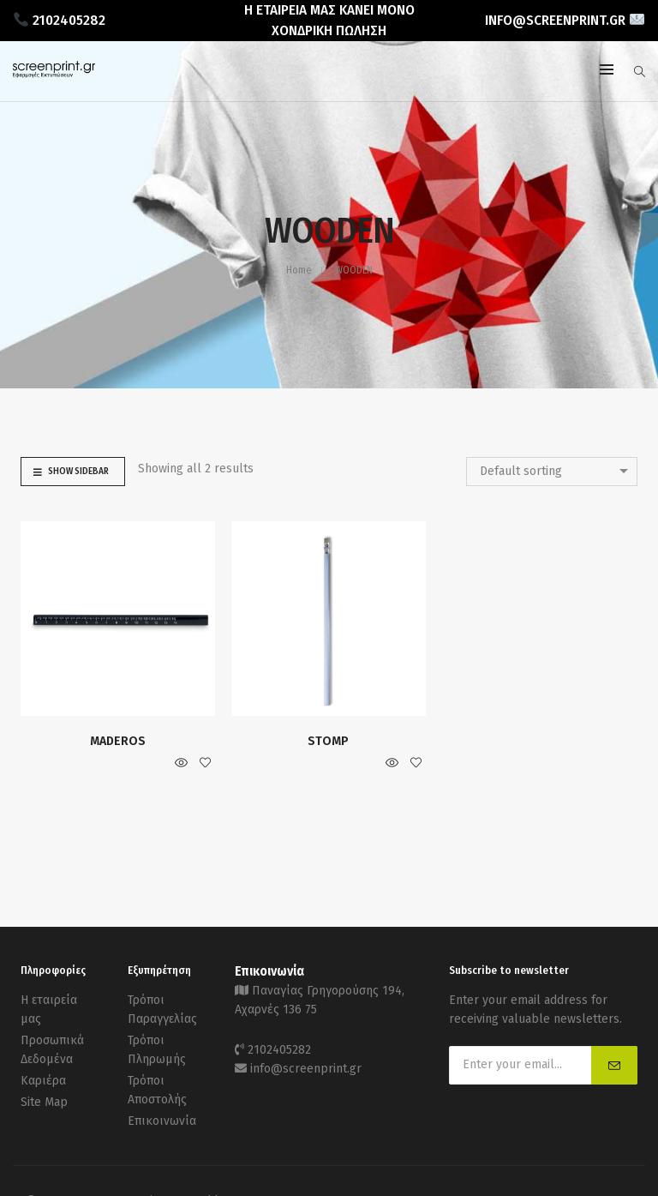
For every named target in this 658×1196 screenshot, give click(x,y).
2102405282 (279, 1050)
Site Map (44, 1102)
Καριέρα (43, 1080)
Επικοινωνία (162, 1121)
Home (298, 270)
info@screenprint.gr (306, 1068)
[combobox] (551, 471)
